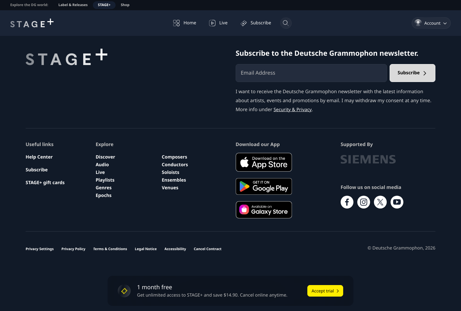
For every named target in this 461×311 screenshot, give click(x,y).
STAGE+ (104, 5)
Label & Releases (73, 5)
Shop (125, 5)
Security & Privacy (294, 109)
